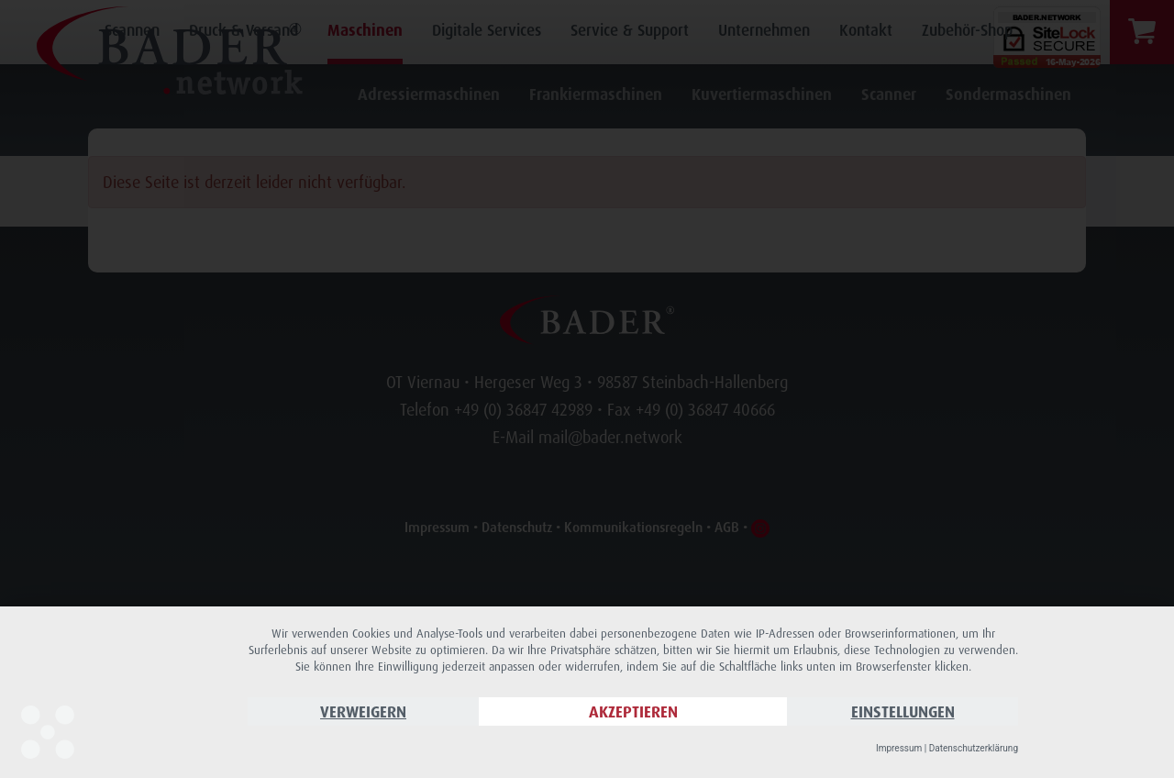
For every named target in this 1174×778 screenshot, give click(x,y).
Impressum (899, 748)
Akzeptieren (633, 711)
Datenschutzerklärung (973, 748)
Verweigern (363, 711)
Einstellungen (903, 711)
